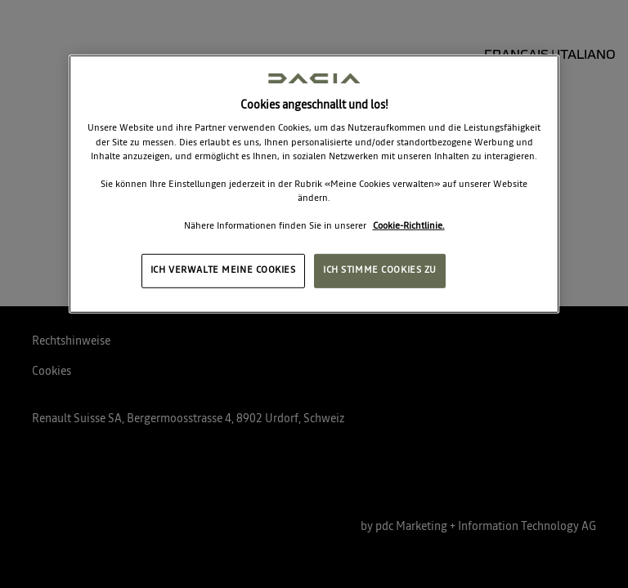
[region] (314, 184)
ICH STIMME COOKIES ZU (380, 270)
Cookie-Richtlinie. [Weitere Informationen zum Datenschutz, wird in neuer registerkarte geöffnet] (409, 226)
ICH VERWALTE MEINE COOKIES (223, 270)
